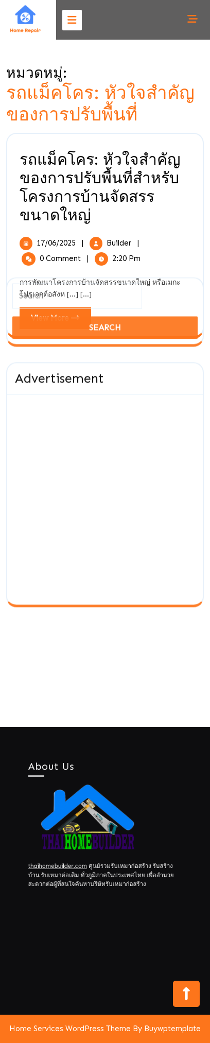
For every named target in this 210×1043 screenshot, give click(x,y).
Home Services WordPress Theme (70, 1028)
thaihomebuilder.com (65, 860)
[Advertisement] (105, 309)
